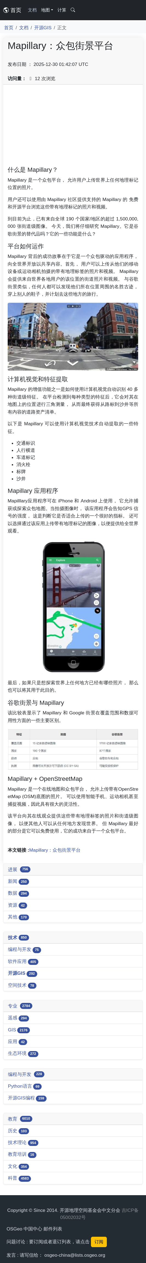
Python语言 (25, 1086)
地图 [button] (45, 10)
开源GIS (43, 27)
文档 (32, 10)
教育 (20, 1119)
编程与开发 (24, 950)
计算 (62, 10)
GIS (19, 1030)
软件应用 (23, 962)
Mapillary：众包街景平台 (55, 850)
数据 (18, 893)
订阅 (99, 1241)
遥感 (18, 1018)
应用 (17, 1042)
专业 (20, 1006)
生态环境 (23, 1053)
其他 (18, 917)
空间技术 (22, 985)
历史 (18, 1131)
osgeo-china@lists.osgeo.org (74, 1255)
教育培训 (22, 1154)
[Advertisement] (73, 127)
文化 (18, 1166)
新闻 (18, 881)
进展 (19, 869)
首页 (12, 10)
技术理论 (23, 1143)
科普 (19, 1178)
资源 (17, 905)
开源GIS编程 (27, 1098)
